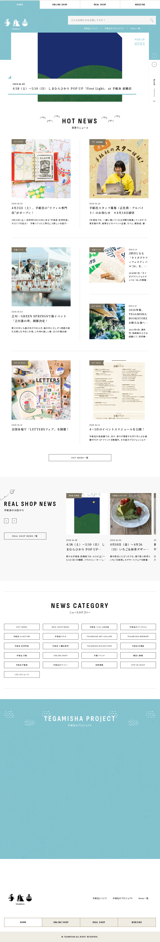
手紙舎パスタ (60, 636)
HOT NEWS (21, 627)
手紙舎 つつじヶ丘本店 (99, 627)
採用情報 (99, 665)
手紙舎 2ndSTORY (21, 636)
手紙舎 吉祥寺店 (22, 646)
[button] (154, 55)
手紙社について (91, 28)
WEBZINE (140, 4)
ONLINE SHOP (60, 4)
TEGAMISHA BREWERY (138, 636)
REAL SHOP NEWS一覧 (25, 535)
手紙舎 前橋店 (138, 646)
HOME (20, 4)
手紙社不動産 (22, 665)
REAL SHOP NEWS (60, 627)
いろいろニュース (22, 674)
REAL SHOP (100, 4)
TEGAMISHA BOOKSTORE (99, 646)
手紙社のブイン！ (60, 665)
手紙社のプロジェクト (114, 28)
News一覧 (135, 28)
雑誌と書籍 (138, 655)
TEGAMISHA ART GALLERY (99, 636)
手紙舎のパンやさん (138, 627)
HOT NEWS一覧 (80, 457)
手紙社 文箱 (22, 655)
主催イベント (99, 655)
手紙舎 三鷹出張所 (60, 646)
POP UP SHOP (138, 665)
